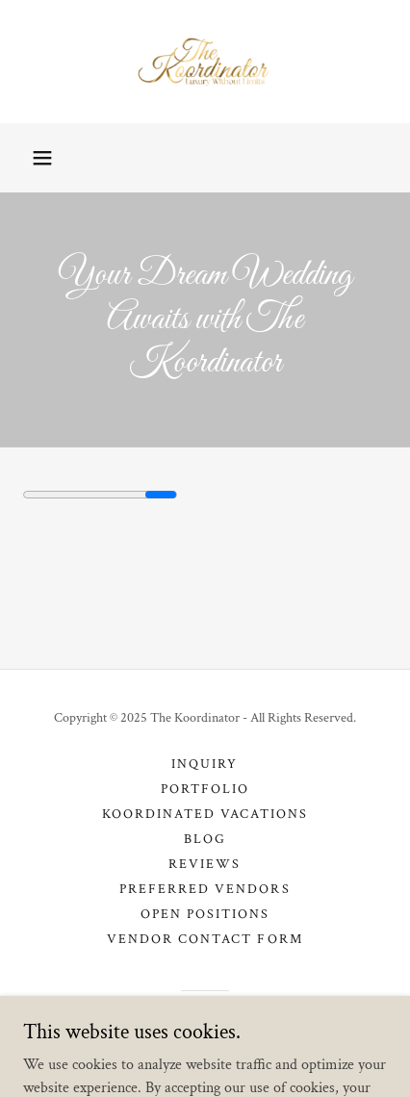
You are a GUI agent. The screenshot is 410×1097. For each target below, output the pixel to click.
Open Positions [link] (205, 914)
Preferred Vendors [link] (204, 889)
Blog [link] (205, 839)
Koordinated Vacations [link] (205, 814)
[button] (42, 158)
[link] (205, 61)
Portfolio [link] (205, 789)
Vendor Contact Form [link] (204, 939)
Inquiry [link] (204, 764)
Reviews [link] (204, 864)
